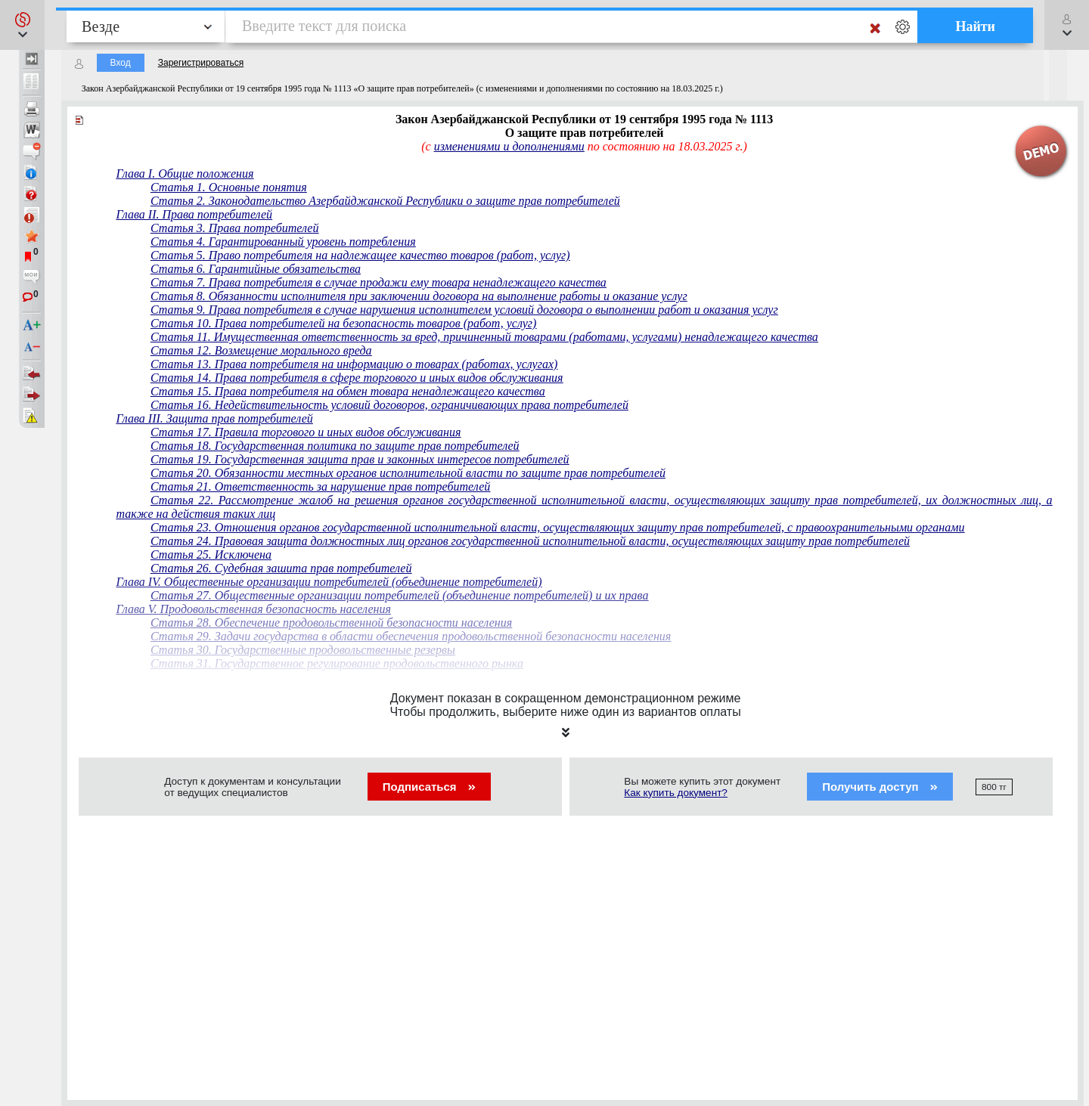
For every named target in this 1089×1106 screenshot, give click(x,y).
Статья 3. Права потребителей (234, 228)
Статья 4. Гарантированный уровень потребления (283, 241)
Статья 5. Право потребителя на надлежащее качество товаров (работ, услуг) (360, 255)
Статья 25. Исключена (210, 554)
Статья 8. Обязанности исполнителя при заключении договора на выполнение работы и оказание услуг (418, 296)
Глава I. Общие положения (185, 173)
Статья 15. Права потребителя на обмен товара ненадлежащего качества (347, 391)
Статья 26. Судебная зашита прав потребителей (281, 568)
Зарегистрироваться (201, 62)
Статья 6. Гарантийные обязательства (255, 268)
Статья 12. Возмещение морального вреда (261, 350)
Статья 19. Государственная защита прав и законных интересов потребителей (359, 459)
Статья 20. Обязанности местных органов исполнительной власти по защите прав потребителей (408, 472)
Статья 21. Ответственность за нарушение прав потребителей (320, 486)
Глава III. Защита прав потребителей (214, 418)
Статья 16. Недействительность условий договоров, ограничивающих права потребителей (389, 404)
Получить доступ (880, 786)
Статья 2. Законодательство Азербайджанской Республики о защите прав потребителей (385, 200)
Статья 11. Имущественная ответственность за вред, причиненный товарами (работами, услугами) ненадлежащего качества (484, 336)
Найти (975, 26)
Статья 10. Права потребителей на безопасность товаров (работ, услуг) (343, 323)
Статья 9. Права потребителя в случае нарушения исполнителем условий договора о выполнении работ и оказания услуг (464, 309)
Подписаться (429, 786)
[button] (22, 25)
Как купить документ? (676, 792)
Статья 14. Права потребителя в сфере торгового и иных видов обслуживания (356, 377)
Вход (120, 62)
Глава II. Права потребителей (194, 214)
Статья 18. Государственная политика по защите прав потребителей (335, 445)
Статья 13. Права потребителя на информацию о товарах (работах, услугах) (353, 364)
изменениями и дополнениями (509, 146)
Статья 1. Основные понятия (228, 187)
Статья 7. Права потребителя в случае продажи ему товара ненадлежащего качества (378, 282)
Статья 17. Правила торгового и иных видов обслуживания (305, 432)
